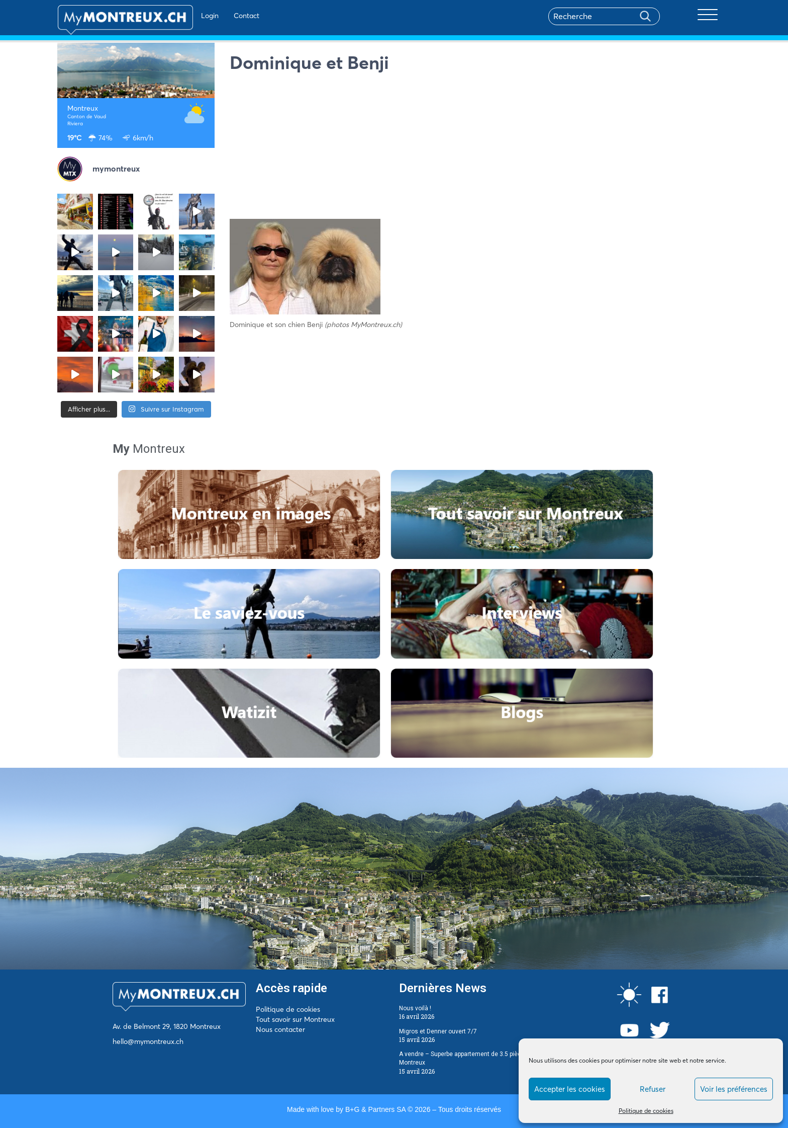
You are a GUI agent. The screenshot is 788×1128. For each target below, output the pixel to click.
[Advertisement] (480, 148)
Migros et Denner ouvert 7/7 (438, 1031)
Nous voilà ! (415, 1008)
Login (180, 15)
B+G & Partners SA (375, 1109)
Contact (217, 15)
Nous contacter (280, 1029)
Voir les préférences (733, 1089)
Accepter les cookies (569, 1089)
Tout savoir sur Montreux (295, 1019)
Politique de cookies (646, 1110)
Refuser (652, 1089)
